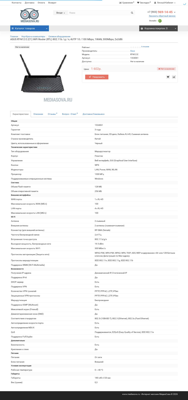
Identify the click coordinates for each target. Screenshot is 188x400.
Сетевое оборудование (59, 36)
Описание (38, 114)
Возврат (52, 2)
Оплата (41, 2)
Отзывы (52, 113)
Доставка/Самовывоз (93, 114)
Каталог (29, 27)
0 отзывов (145, 47)
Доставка (29, 2)
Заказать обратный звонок (162, 16)
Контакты (16, 2)
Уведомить (97, 77)
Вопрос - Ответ (70, 113)
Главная (14, 36)
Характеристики (20, 114)
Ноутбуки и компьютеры (33, 36)
